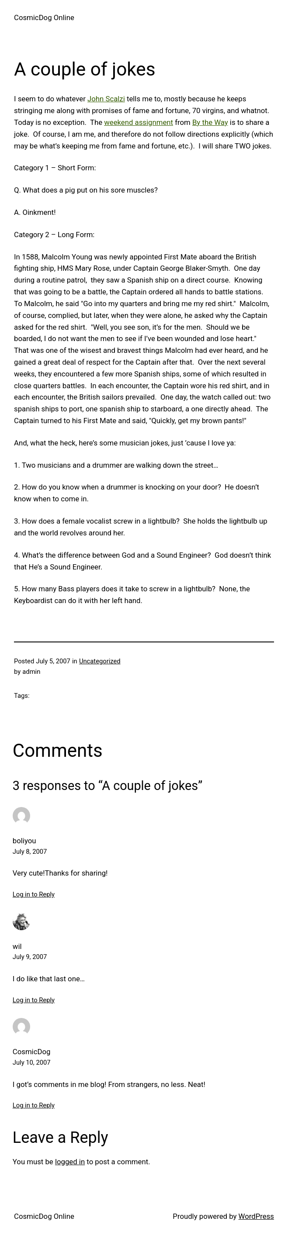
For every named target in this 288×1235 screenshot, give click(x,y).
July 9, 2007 (30, 957)
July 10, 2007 (32, 1062)
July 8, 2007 (30, 852)
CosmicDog (32, 1051)
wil (17, 946)
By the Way (210, 122)
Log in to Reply (34, 894)
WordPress (256, 1216)
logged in (70, 1161)
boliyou (24, 840)
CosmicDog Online (44, 17)
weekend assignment (138, 122)
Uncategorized (100, 661)
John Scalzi (106, 98)
